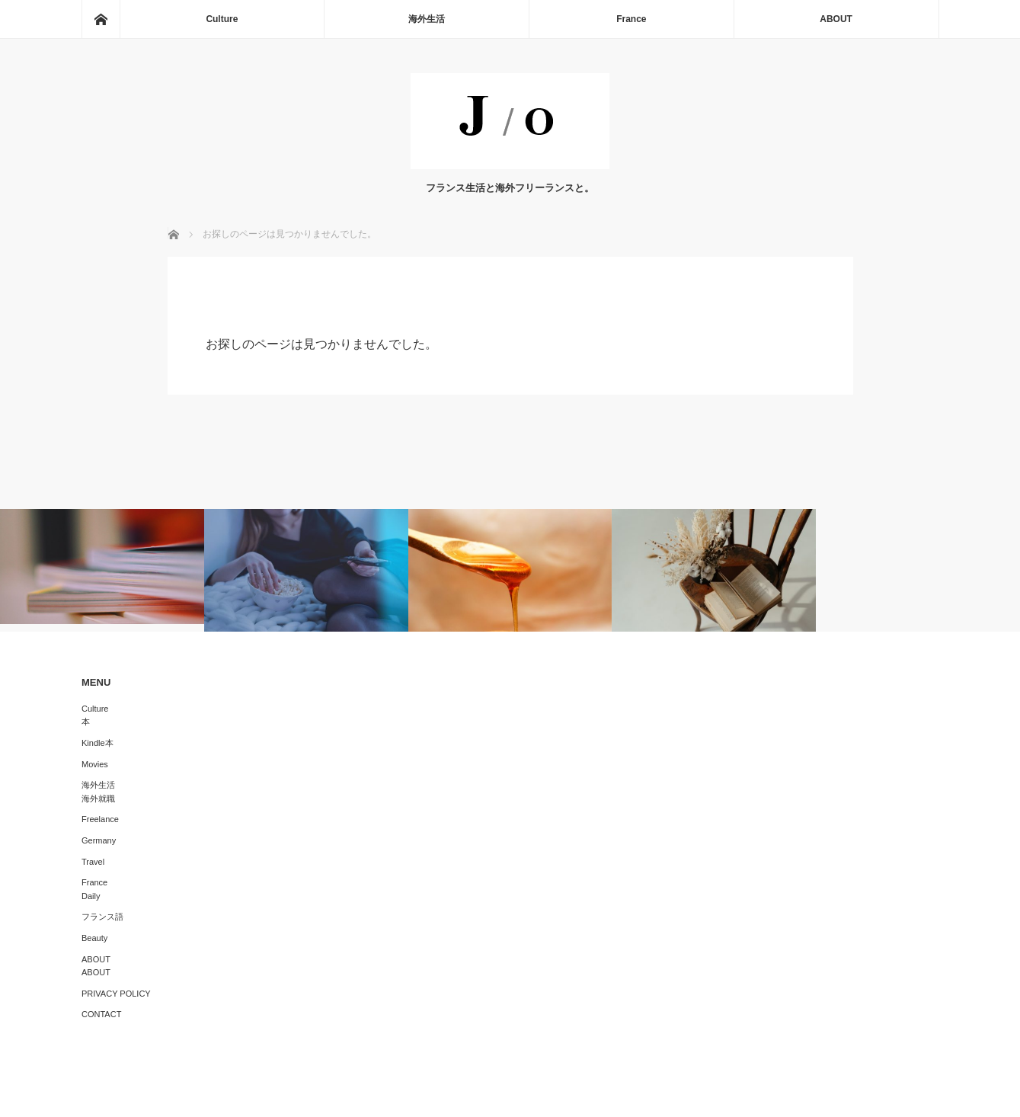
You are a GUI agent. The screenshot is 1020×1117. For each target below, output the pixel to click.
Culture (222, 19)
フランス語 (102, 916)
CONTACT (101, 1014)
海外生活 (426, 19)
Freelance (100, 819)
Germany (99, 840)
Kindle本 (98, 742)
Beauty (94, 938)
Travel (93, 861)
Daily (91, 896)
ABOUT (836, 19)
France (631, 19)
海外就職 (98, 798)
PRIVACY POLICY (116, 993)
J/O (498, 1094)
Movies (95, 764)
